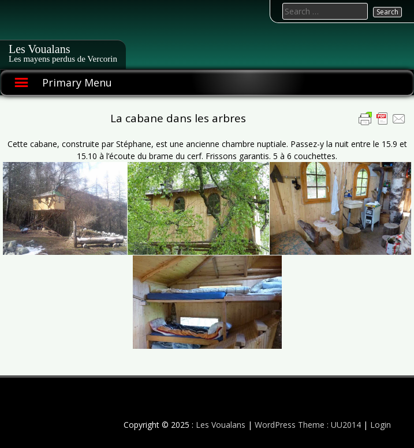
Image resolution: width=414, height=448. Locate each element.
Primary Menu (77, 82)
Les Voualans (39, 49)
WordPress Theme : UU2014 (308, 424)
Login (380, 424)
